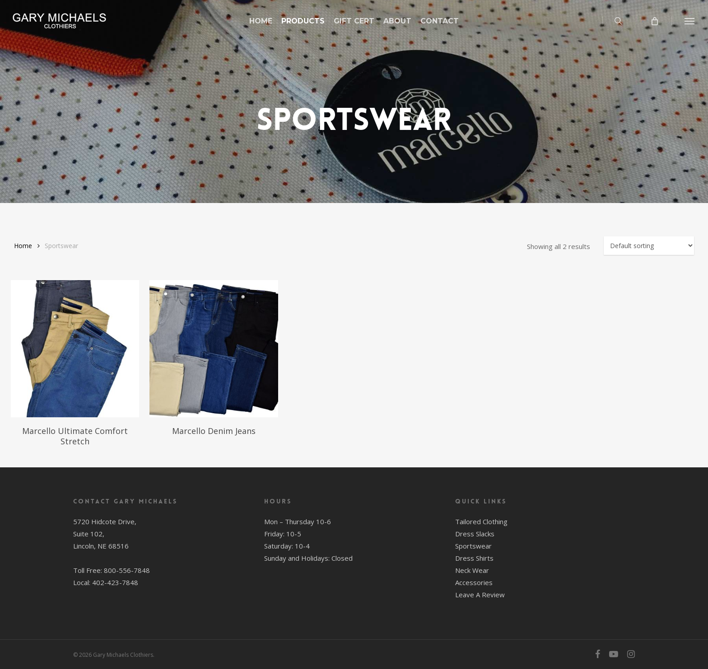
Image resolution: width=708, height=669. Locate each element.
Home (23, 245)
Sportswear (473, 545)
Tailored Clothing (481, 521)
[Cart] (654, 21)
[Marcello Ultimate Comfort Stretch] (75, 348)
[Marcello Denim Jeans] (213, 348)
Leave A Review (480, 594)
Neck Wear (472, 570)
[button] (690, 21)
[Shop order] (649, 245)
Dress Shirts (474, 558)
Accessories (474, 582)
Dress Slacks (474, 533)
